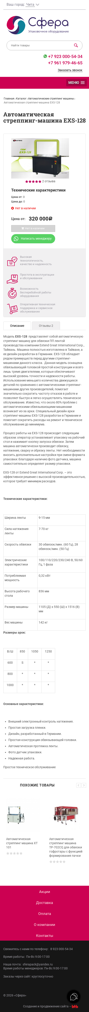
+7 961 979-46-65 (65, 62)
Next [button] (84, 785)
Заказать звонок (70, 70)
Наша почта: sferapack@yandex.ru (28, 964)
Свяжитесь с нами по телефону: (26, 949)
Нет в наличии (33, 228)
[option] (23, 833)
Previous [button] (78, 785)
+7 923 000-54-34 (64, 56)
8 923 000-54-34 (61, 949)
